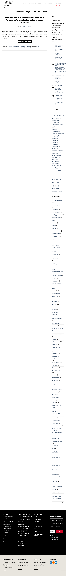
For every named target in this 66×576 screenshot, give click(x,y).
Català (53, 222)
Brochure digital (8, 519)
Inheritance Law (56, 322)
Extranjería (55, 296)
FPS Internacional (8, 526)
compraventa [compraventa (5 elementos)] (54, 151)
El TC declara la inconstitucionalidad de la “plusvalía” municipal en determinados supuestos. (24, 19)
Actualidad (59, 3)
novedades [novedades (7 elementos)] (58, 164)
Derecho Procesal (57, 275)
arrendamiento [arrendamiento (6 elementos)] (55, 136)
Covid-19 (54, 251)
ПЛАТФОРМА (55, 483)
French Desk (7, 533)
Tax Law (35, 15)
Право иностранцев (57, 486)
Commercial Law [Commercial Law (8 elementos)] (56, 146)
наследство (55, 474)
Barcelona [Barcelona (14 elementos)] (55, 142)
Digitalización (55, 280)
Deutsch (54, 278)
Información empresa (38, 534)
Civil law (54, 225)
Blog (36, 515)
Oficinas (37, 520)
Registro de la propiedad (55, 383)
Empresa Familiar (24, 527)
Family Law (55, 298)
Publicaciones (55, 377)
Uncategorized (56, 420)
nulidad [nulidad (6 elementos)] (53, 166)
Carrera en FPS (23, 548)
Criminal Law (55, 254)
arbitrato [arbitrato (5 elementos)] (61, 134)
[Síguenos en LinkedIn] (56, 562)
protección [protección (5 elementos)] (57, 166)
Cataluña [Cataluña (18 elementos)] (55, 144)
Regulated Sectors (57, 389)
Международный (56, 465)
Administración (23, 546)
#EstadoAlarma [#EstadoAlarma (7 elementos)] (55, 122)
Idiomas (54, 309)
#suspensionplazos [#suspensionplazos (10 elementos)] (57, 125)
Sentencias (55, 391)
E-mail (4, 570)
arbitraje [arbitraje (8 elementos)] (57, 134)
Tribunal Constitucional (56, 412)
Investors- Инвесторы (57, 334)
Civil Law (54, 228)
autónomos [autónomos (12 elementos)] (55, 140)
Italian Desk (7, 530)
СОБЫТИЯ (54, 491)
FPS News (54, 301)
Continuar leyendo (24, 41)
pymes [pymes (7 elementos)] (61, 166)
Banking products (56, 214)
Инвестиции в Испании (57, 440)
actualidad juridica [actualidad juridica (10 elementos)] (57, 132)
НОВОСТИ (54, 481)
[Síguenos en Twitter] (51, 562)
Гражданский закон (57, 425)
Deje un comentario (42, 48)
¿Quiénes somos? (8, 515)
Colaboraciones (8, 535)
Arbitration (55, 209)
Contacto (51, 5)
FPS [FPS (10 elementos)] (59, 161)
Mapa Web (37, 531)
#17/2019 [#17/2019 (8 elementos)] (54, 112)
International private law (57, 329)
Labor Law (54, 344)
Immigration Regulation (55, 312)
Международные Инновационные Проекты (56, 458)
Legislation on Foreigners (55, 356)
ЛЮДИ (53, 448)
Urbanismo (55, 423)
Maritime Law (55, 367)
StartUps (54, 394)
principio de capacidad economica (34, 47)
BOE (53, 220)
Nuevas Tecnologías (25, 533)
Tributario (54, 417)
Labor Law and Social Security (57, 347)
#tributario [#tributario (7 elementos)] (54, 129)
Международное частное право (56, 451)
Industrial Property (57, 318)
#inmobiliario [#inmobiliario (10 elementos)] (55, 124)
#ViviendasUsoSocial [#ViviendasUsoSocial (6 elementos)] (56, 130)
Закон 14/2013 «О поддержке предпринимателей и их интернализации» (57, 430)
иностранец (55, 445)
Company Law (56, 233)
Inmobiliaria (55, 325)
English (53, 288)
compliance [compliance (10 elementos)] (60, 149)
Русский (54, 489)
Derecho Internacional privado (57, 270)
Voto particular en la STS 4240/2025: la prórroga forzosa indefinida (59, 79)
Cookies (36, 528)
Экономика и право (57, 502)
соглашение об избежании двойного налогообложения (57, 496)
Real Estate (30, 15)
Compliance (55, 236)
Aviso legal (38, 525)
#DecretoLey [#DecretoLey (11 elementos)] (55, 120)
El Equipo (40, 3)
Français (54, 304)
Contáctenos (38, 522)
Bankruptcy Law (56, 217)
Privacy (54, 374)
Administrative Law (17, 15)
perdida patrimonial (16, 47)
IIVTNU (37, 45)
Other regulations (56, 370)
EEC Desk (6, 531)
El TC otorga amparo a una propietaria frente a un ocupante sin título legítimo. (59, 89)
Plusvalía (23, 47)
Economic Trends (56, 283)
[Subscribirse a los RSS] (53, 562)
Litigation (54, 364)
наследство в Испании (57, 476)
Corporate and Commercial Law (56, 245)
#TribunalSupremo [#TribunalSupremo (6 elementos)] (56, 127)
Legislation (54, 353)
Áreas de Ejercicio (49, 3)
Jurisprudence (56, 341)
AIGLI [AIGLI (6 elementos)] (63, 132)
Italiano (54, 338)
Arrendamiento (56, 212)
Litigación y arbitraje (24, 526)
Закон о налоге (55, 438)
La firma (25, 3)
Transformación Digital (56, 405)
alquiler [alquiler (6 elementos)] (53, 134)
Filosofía (6, 517)
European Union (56, 293)
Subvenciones (55, 397)
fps (31, 25)
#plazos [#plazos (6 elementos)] (61, 123)
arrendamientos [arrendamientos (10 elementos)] (56, 138)
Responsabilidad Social (9, 521)
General (54, 306)
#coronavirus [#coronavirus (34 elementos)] (58, 115)
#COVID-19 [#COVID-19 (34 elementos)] (56, 117)
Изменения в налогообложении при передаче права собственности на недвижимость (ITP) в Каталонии (59, 99)
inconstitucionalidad (6, 47)
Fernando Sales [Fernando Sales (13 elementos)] (56, 155)
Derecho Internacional (55, 263)
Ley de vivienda (56, 362)
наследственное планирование (56, 468)
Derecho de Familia (24, 538)
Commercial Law (56, 230)
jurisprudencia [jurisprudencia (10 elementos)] (55, 163)
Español (25, 15)
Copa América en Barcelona (56, 239)
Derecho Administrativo (56, 257)
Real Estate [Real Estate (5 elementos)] (54, 168)
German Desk (7, 528)
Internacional (33, 3)
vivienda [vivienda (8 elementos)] (59, 172)
